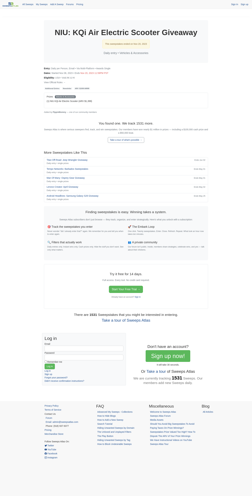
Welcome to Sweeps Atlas (163, 412)
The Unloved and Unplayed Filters (114, 432)
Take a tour (156, 371)
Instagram (51, 457)
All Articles (208, 412)
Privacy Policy (52, 405)
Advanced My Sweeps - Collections (114, 412)
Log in (48, 371)
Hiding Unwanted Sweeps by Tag (113, 440)
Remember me (54, 362)
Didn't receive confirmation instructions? (64, 381)
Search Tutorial (104, 424)
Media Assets (156, 420)
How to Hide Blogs (106, 416)
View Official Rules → (54, 82)
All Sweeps (27, 4)
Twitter (49, 445)
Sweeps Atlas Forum (160, 416)
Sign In (234, 4)
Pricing (79, 4)
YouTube (50, 449)
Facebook (51, 453)
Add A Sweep (57, 4)
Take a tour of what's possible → (126, 140)
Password (49, 353)
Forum (49, 418)
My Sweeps (41, 4)
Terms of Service (53, 409)
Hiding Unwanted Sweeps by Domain (115, 428)
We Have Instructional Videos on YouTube (171, 440)
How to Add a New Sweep (110, 420)
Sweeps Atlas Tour (159, 444)
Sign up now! (168, 356)
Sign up (244, 4)
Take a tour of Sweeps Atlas (126, 320)
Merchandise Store (54, 434)
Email (47, 344)
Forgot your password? (56, 377)
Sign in (138, 297)
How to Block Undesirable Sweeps (114, 444)
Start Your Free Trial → (126, 289)
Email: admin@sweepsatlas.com (62, 422)
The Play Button (105, 436)
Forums (70, 4)
